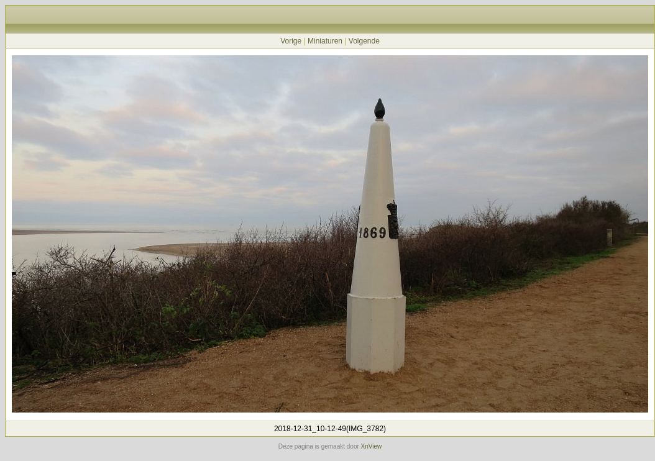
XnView (371, 446)
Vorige (290, 41)
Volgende (364, 41)
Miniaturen (325, 41)
